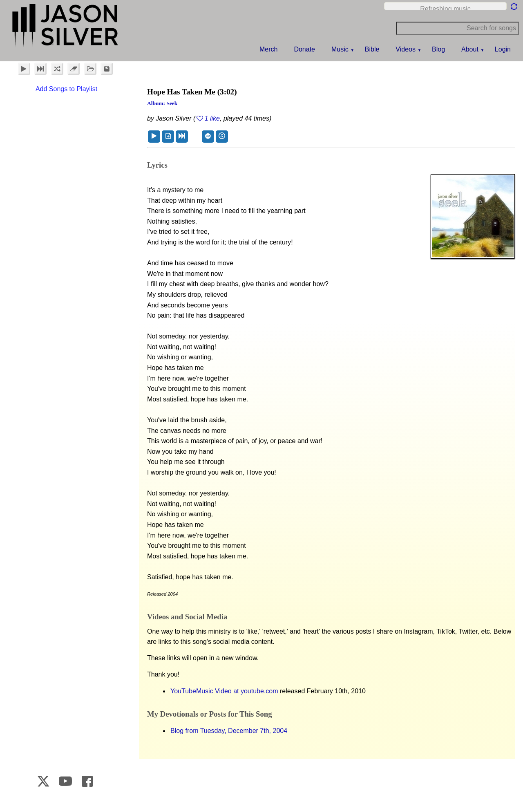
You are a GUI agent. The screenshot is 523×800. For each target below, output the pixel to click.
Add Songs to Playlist (66, 88)
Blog (438, 49)
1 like (212, 118)
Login (503, 49)
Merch (268, 49)
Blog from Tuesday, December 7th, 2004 (228, 730)
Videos (406, 49)
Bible (372, 49)
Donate (304, 49)
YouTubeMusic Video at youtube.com (224, 691)
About (469, 49)
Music (340, 49)
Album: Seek (162, 103)
